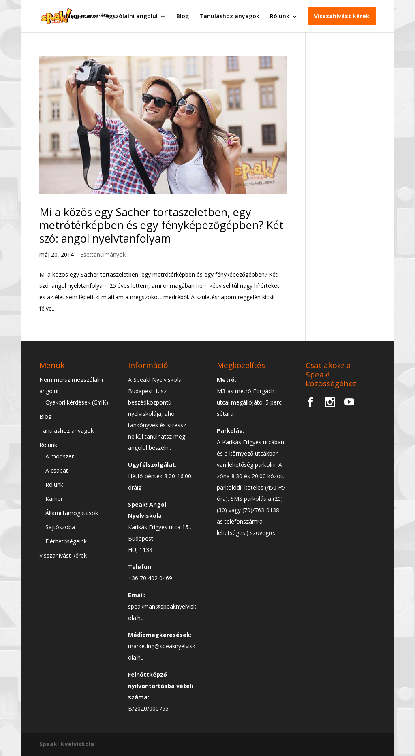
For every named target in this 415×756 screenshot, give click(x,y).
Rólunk (279, 16)
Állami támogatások (71, 513)
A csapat (56, 470)
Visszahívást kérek (342, 16)
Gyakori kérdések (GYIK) (76, 402)
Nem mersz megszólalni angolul (112, 16)
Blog (182, 16)
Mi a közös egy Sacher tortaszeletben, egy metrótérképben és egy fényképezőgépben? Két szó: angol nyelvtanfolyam (161, 225)
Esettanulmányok (103, 254)
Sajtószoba (60, 527)
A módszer (59, 456)
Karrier (54, 499)
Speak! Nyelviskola (66, 744)
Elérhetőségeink (66, 541)
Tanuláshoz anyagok (229, 16)
